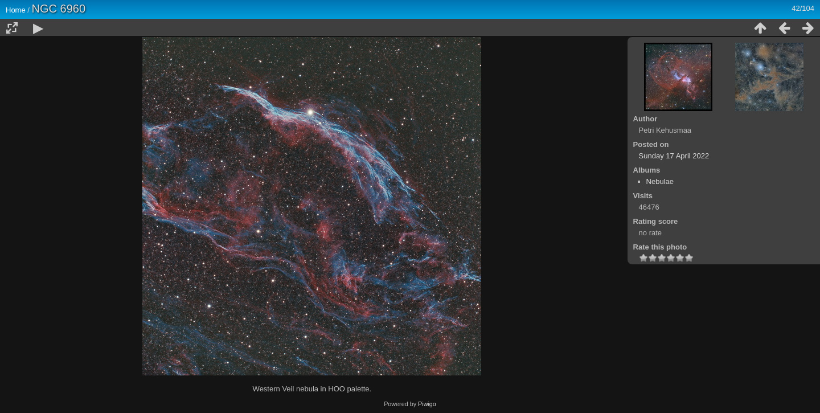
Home (16, 10)
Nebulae (660, 181)
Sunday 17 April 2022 (674, 156)
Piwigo (427, 403)
